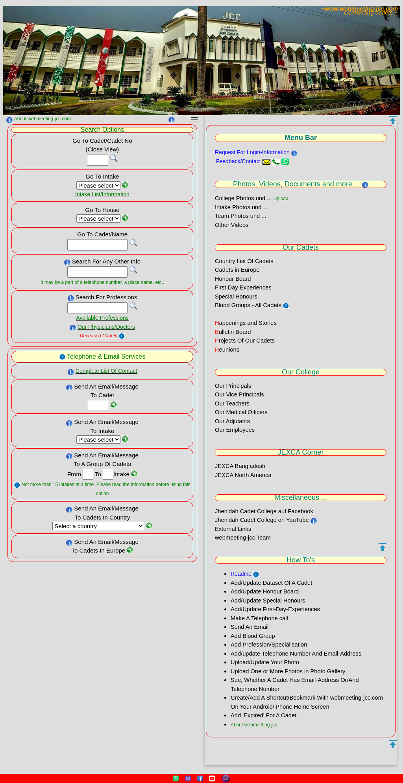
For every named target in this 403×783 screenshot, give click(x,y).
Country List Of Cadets (244, 261)
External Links (233, 529)
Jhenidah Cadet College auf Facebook (264, 511)
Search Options (102, 129)
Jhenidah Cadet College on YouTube (263, 520)
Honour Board (233, 279)
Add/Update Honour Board (265, 591)
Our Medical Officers (241, 412)
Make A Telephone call (259, 618)
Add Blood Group (253, 636)
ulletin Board (233, 332)
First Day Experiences (243, 287)
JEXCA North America (243, 475)
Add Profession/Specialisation (269, 644)
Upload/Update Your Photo (265, 662)
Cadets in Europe (237, 270)
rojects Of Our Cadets (245, 340)
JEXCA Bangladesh (240, 466)
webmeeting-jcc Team (243, 537)
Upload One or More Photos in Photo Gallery (288, 671)
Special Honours (236, 296)
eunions (227, 349)
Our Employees (235, 430)
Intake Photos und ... (241, 207)
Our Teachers (232, 403)
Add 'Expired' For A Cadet (263, 715)
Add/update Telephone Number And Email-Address (296, 653)
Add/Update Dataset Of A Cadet (271, 583)
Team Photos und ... (240, 216)
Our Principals (233, 386)
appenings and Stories (246, 323)
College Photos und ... (243, 198)
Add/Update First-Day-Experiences (275, 609)
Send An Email (249, 627)
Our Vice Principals (239, 394)
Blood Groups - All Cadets (248, 305)
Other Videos (231, 225)
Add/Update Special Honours (268, 600)
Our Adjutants (232, 421)
